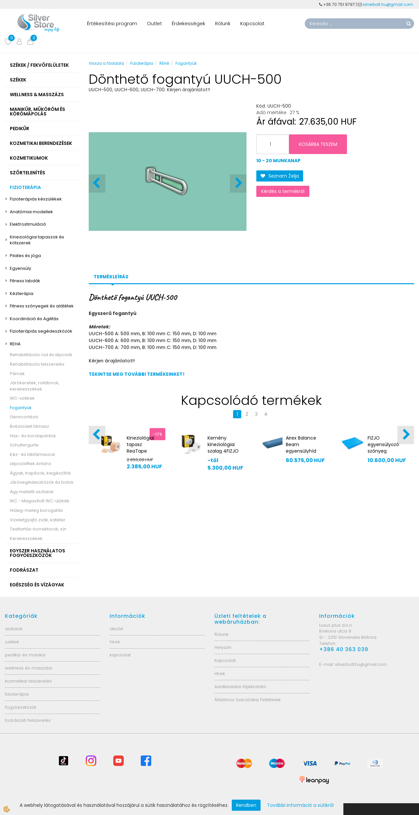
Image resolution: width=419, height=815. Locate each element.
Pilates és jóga (25, 255)
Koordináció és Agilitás (34, 319)
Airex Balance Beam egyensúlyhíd (301, 444)
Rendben (246, 805)
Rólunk (222, 23)
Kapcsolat (252, 23)
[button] (238, 183)
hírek (115, 642)
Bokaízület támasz (29, 426)
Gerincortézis (24, 417)
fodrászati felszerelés (28, 720)
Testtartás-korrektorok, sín (38, 529)
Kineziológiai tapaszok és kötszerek (37, 240)
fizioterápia (17, 694)
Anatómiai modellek (31, 212)
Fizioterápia (141, 63)
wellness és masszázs (28, 668)
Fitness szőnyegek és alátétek (42, 306)
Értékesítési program (112, 23)
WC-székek (22, 398)
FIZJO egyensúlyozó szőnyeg (383, 444)
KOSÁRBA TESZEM (318, 144)
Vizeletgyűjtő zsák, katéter (37, 520)
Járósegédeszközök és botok (42, 482)
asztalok (13, 629)
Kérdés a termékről (282, 191)
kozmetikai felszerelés (28, 681)
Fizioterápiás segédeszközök (41, 331)
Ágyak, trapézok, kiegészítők (40, 473)
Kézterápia (21, 293)
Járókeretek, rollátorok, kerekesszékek (35, 386)
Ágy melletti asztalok (32, 492)
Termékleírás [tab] (111, 276)
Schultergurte (24, 445)
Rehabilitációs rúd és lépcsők (41, 355)
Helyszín (222, 647)
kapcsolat (120, 655)
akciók (116, 629)
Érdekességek (188, 23)
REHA (15, 344)
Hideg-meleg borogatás (36, 510)
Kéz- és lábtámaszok (32, 454)
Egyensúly (20, 268)
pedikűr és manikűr (25, 655)
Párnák (17, 374)
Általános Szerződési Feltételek (247, 700)
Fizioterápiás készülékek (36, 199)
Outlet (154, 23)
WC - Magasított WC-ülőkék (39, 501)
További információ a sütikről (300, 805)
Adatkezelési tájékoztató (240, 687)
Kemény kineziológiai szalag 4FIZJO (223, 444)
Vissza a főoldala (106, 63)
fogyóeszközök (20, 707)
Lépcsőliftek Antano (30, 463)
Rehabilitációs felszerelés (37, 364)
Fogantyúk (21, 408)
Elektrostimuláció (28, 224)
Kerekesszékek (26, 538)
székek (12, 642)
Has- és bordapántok (33, 436)
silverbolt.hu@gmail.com (388, 4)
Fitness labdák (25, 281)
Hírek (219, 673)
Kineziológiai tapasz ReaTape (140, 444)
